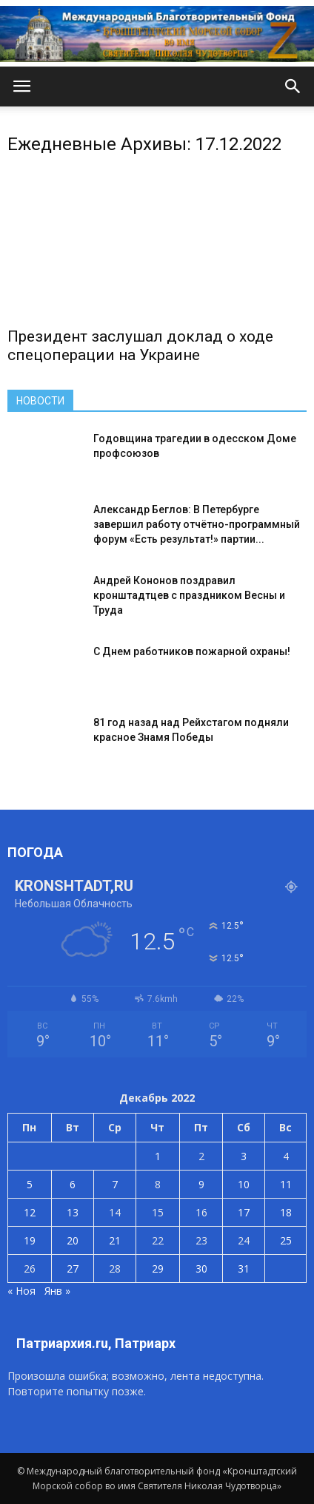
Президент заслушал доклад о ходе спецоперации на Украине (140, 346)
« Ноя (21, 1291)
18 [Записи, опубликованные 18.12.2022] (286, 1212)
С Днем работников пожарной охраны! (191, 651)
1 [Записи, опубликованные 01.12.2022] (158, 1156)
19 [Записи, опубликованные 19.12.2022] (30, 1240)
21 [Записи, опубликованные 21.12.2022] (115, 1240)
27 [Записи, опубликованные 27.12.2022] (72, 1268)
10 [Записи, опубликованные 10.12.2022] (244, 1184)
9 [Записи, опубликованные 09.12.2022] (201, 1184)
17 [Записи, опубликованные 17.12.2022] (244, 1212)
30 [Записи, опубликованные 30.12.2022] (201, 1268)
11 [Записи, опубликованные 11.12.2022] (286, 1184)
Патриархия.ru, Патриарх (96, 1343)
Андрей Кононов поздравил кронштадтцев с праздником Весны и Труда (189, 595)
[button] (293, 86)
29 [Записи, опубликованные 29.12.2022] (158, 1268)
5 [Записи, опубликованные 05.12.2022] (30, 1184)
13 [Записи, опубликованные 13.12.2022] (72, 1212)
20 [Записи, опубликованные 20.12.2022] (72, 1240)
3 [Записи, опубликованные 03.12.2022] (244, 1156)
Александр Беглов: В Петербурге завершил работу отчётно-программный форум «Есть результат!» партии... (196, 524)
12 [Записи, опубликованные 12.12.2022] (30, 1212)
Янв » (57, 1291)
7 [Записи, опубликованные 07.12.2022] (115, 1184)
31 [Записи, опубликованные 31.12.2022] (244, 1268)
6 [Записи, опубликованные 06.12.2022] (73, 1184)
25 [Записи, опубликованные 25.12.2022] (286, 1240)
